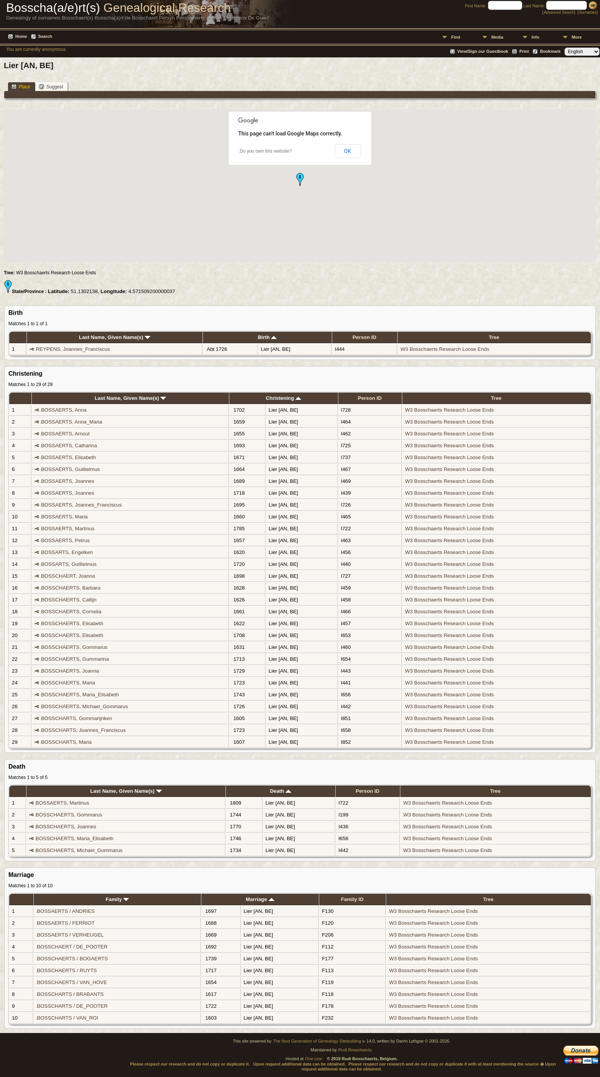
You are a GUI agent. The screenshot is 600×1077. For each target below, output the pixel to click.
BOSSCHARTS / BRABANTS (70, 994)
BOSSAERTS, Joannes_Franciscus (81, 505)
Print (524, 51)
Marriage (260, 899)
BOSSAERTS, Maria (64, 517)
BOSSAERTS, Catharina (69, 445)
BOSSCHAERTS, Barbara (70, 588)
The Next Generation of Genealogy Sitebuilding (317, 1041)
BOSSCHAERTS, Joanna (70, 671)
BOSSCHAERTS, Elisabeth (72, 623)
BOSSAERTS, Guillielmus (70, 469)
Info (535, 37)
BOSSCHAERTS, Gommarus (74, 647)
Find (455, 37)
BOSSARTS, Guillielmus (68, 564)
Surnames (588, 12)
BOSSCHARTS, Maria (66, 742)
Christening (284, 398)
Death (280, 791)
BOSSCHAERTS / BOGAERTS (72, 958)
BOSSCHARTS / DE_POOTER (72, 1006)
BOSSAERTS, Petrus (65, 540)
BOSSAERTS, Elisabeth (68, 457)
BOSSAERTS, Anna (63, 410)
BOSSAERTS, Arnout (65, 434)
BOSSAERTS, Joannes (67, 481)
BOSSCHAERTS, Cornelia (71, 611)
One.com (313, 1058)
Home (21, 36)
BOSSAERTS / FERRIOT (66, 923)
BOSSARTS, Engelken (67, 552)
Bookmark (550, 51)
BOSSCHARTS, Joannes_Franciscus (83, 730)
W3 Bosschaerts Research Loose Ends (445, 349)
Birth (267, 337)
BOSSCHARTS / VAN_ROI (67, 1018)
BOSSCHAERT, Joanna (68, 576)
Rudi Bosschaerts (354, 1050)
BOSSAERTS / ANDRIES (66, 911)
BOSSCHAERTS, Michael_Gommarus (84, 706)
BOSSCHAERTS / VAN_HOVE (72, 982)
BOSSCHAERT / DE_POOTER (72, 947)
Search (45, 36)
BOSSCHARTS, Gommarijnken (76, 718)
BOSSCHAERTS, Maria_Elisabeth (80, 694)
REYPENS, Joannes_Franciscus (73, 349)
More (577, 37)
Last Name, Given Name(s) (114, 337)
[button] (300, 179)
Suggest (51, 87)
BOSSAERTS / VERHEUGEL (70, 935)
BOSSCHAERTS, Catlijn (68, 600)
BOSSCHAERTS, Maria (68, 683)
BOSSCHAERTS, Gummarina (75, 659)
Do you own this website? (266, 151)
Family (117, 899)
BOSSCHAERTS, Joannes (66, 826)
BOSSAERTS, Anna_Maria (71, 422)
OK (347, 151)
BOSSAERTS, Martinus (68, 528)
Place (20, 87)
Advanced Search (559, 12)
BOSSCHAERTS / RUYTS (67, 970)
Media (497, 37)
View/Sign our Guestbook (482, 51)
